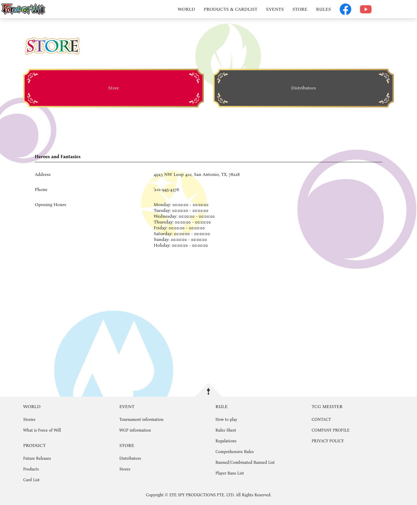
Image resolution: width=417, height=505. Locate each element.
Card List (31, 479)
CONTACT (321, 419)
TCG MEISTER (327, 406)
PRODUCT (34, 445)
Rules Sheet (225, 430)
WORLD (186, 9)
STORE (300, 9)
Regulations (225, 441)
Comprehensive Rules (234, 451)
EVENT (126, 406)
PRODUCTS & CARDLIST (230, 9)
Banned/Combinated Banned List (245, 462)
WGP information (135, 430)
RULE (221, 406)
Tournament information (141, 419)
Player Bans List (229, 473)
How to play (226, 419)
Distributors (130, 458)
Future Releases (37, 458)
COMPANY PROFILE (331, 430)
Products (31, 469)
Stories (29, 419)
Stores (124, 469)
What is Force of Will (42, 430)
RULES (323, 9)
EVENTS (275, 9)
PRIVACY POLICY (328, 441)
